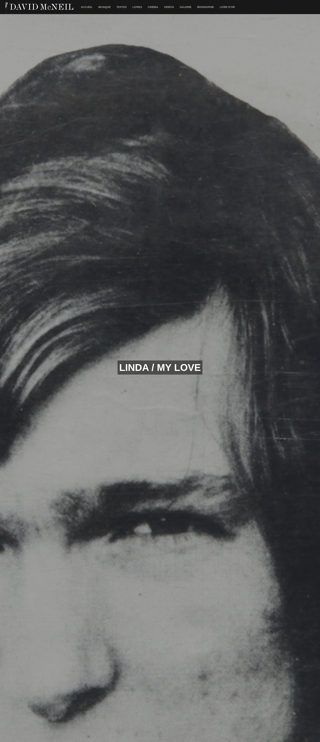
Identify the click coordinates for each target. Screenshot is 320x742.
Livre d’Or (227, 7)
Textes (121, 7)
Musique (104, 7)
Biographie (205, 7)
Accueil (87, 7)
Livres (137, 7)
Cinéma (153, 7)
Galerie (185, 7)
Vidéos (169, 7)
